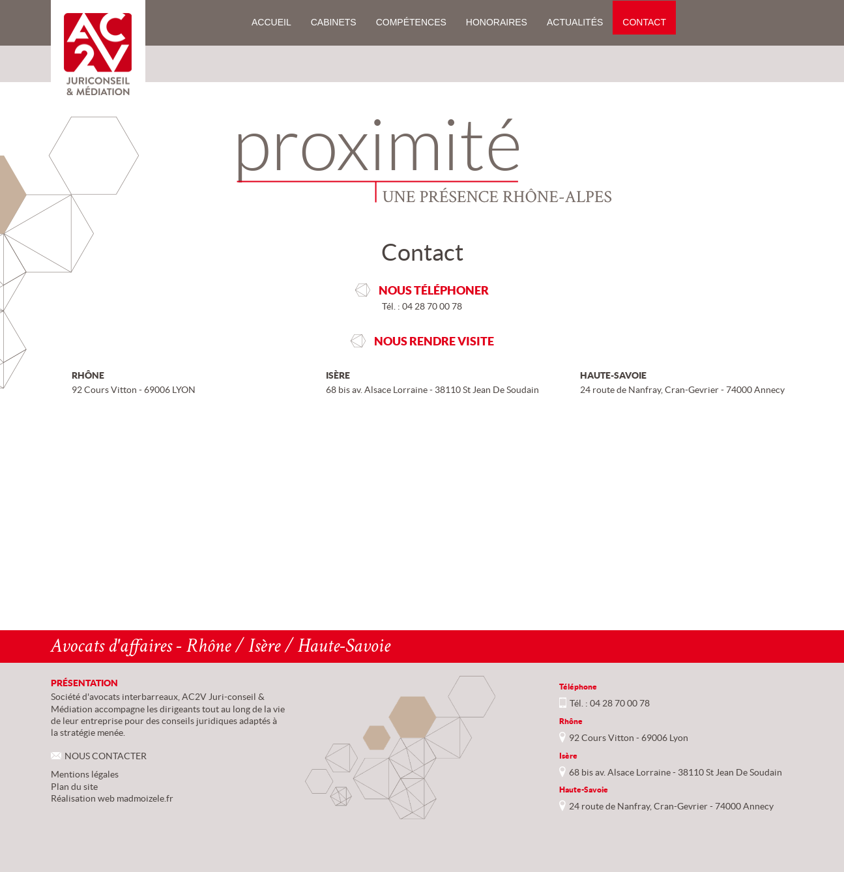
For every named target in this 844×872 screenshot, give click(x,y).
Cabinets (334, 22)
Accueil (271, 22)
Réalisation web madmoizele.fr (112, 798)
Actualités (575, 22)
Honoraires (496, 22)
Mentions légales (85, 774)
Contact (644, 22)
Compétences (411, 22)
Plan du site (74, 786)
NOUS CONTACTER (106, 756)
